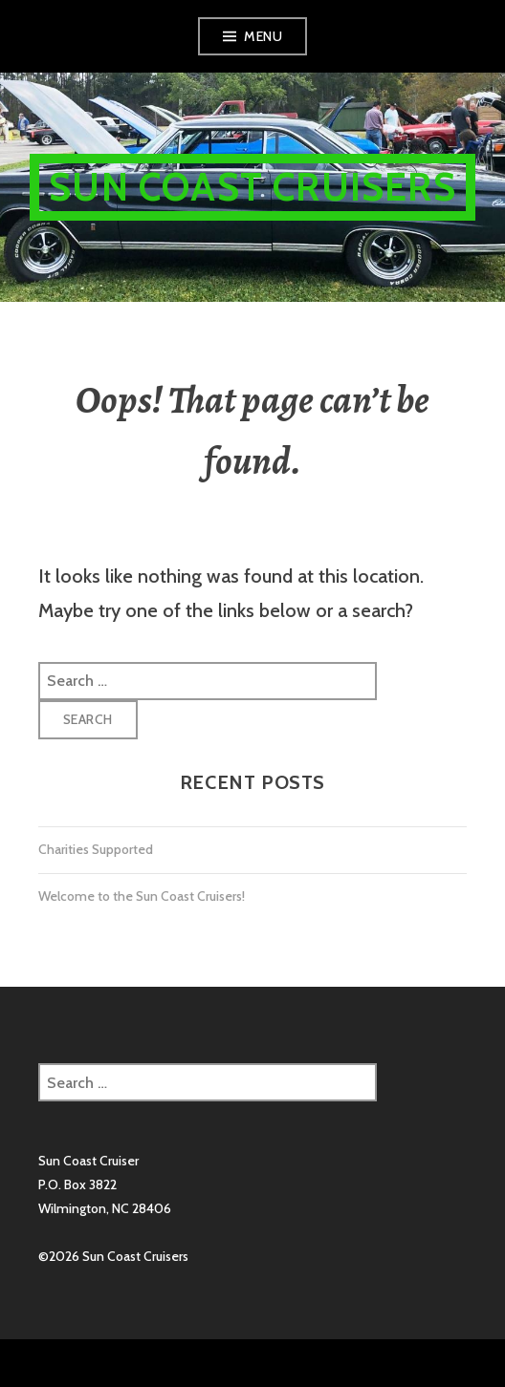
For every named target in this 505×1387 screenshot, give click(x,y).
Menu (263, 36)
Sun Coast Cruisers (252, 186)
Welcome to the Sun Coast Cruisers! (141, 896)
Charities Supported (95, 849)
